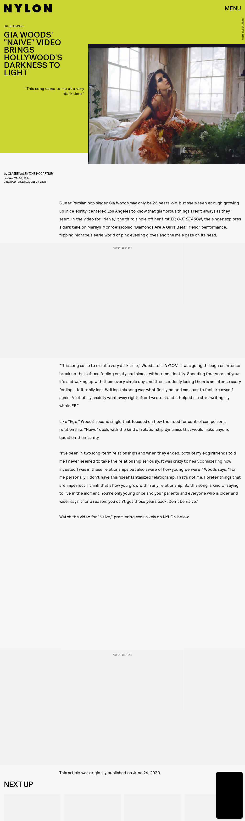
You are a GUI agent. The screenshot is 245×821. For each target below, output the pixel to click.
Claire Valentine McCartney (31, 173)
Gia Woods (119, 202)
